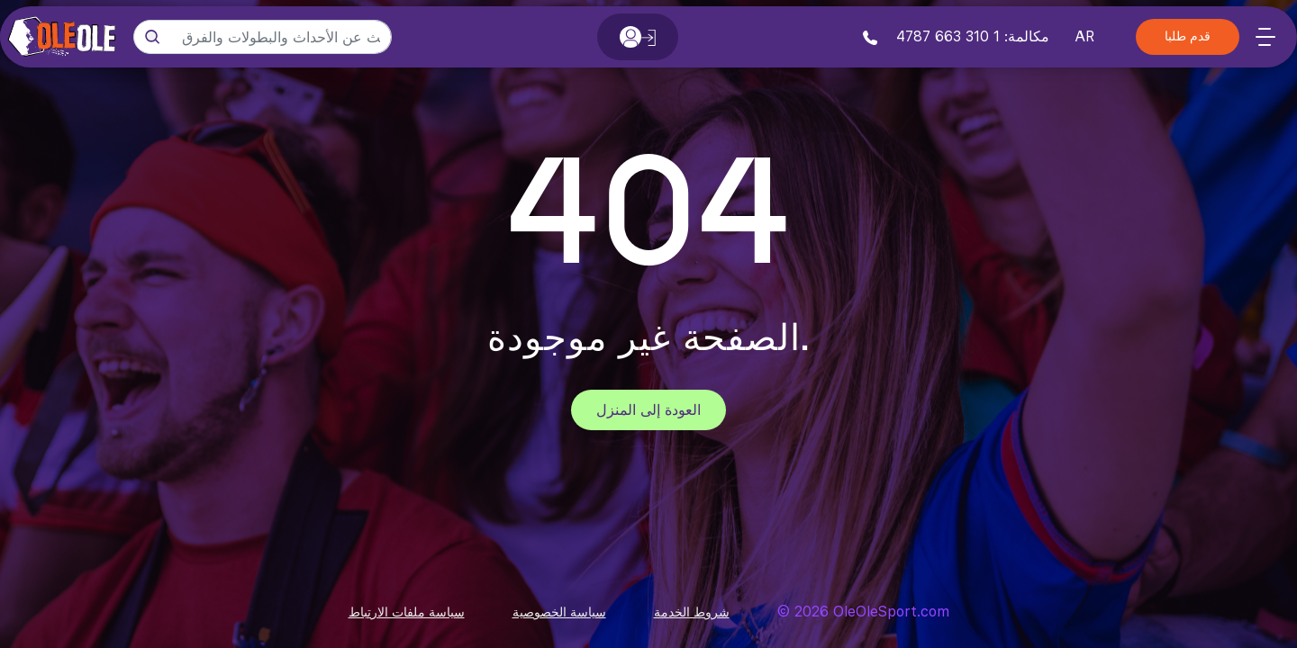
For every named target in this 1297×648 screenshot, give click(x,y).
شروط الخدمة (692, 612)
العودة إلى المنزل (648, 409)
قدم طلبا (1188, 37)
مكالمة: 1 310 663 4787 (956, 36)
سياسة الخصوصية (559, 612)
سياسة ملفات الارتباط (407, 612)
